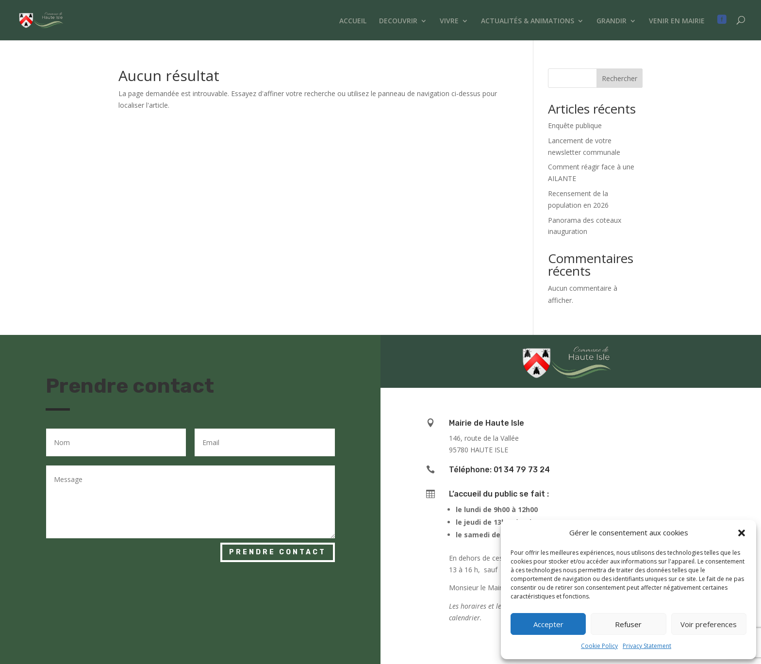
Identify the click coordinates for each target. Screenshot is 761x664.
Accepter (548, 624)
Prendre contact (277, 552)
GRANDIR (611, 21)
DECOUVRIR (398, 21)
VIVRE (449, 21)
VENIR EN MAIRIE (677, 21)
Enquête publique (575, 125)
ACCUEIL (352, 21)
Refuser (628, 624)
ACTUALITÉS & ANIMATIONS (527, 21)
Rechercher (619, 78)
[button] (741, 533)
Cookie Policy (599, 646)
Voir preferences (708, 624)
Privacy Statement (647, 646)
